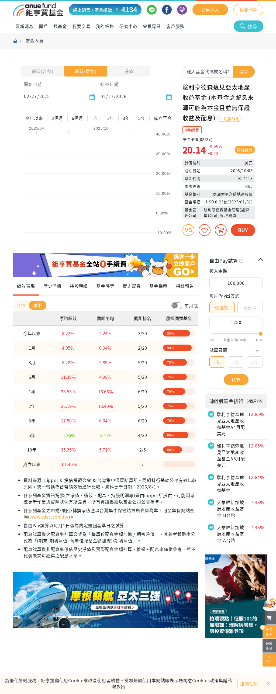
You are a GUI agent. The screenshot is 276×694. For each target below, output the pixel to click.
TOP (269, 659)
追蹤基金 (269, 645)
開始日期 (33, 84)
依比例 (250, 307)
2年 (236, 362)
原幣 (37, 305)
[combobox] (219, 71)
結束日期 (109, 84)
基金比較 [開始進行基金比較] (268, 630)
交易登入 (210, 9)
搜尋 (248, 26)
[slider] (236, 333)
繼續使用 (249, 683)
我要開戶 (248, 9)
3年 (254, 362)
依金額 (222, 307)
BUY (243, 230)
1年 (217, 362)
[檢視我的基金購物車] (269, 617)
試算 (236, 379)
